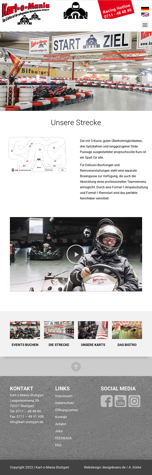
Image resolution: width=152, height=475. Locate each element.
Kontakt (61, 417)
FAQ (58, 445)
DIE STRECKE (59, 345)
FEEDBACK (63, 438)
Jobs (59, 431)
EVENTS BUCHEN (25, 345)
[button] (145, 25)
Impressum (63, 396)
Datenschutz (64, 403)
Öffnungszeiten (66, 410)
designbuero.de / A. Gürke (121, 467)
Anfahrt (60, 424)
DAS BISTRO (127, 345)
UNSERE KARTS (93, 345)
